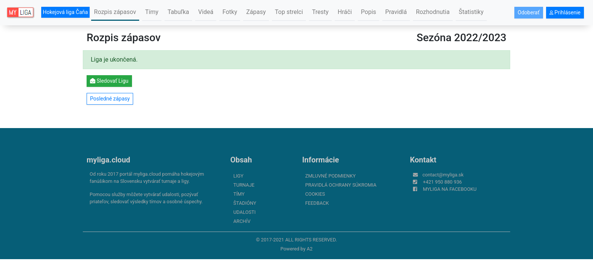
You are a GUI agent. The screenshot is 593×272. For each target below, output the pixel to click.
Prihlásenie (565, 12)
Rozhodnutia (433, 11)
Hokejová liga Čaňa (65, 12)
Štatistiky (471, 11)
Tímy (151, 11)
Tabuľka (178, 11)
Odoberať (529, 12)
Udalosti (244, 212)
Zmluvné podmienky (330, 176)
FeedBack (317, 203)
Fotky (229, 11)
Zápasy (256, 11)
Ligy (238, 176)
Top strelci (289, 11)
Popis (368, 11)
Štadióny (244, 203)
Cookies (315, 194)
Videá (205, 11)
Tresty (320, 11)
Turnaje (244, 185)
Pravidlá (396, 11)
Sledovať (109, 81)
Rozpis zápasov (115, 11)
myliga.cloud (108, 159)
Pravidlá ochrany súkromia (340, 185)
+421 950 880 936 (442, 182)
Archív (241, 221)
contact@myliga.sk (443, 175)
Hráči (345, 11)
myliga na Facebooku (450, 189)
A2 (310, 249)
